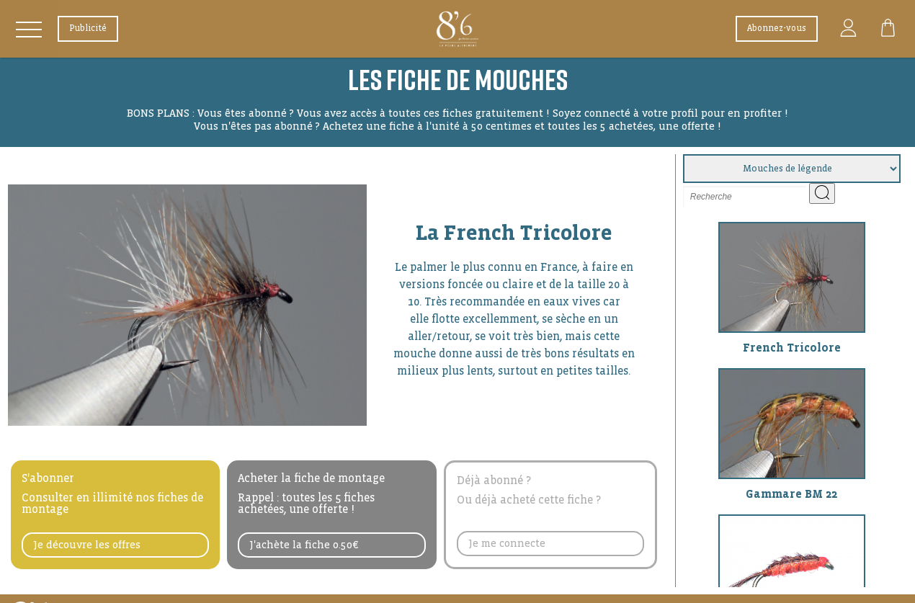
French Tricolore (792, 347)
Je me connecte (507, 543)
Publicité (88, 28)
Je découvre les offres (87, 544)
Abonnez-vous (776, 28)
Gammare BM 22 (791, 494)
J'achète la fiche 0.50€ (304, 544)
